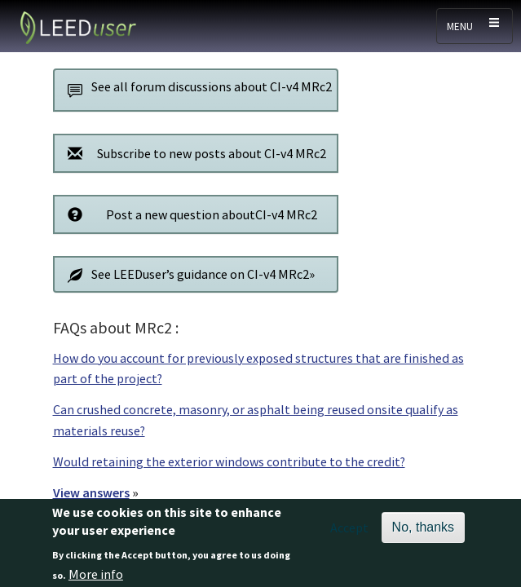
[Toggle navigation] (474, 26)
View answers (91, 492)
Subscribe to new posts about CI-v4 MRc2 (193, 152)
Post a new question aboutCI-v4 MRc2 (189, 214)
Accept (349, 532)
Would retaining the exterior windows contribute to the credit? (229, 461)
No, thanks (423, 532)
